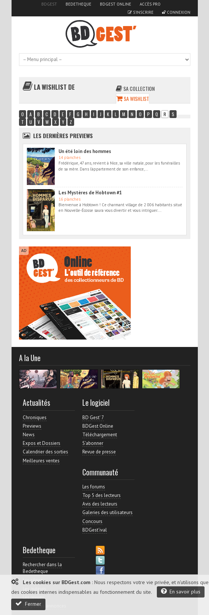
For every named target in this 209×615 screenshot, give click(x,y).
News (29, 434)
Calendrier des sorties (45, 452)
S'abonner (92, 443)
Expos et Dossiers (41, 443)
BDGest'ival (94, 530)
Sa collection (135, 88)
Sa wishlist (132, 98)
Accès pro (150, 4)
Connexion (176, 12)
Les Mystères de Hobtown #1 (90, 192)
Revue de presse (99, 452)
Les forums (93, 487)
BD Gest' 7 (93, 417)
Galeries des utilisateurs (107, 512)
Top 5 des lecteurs (101, 495)
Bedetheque (78, 4)
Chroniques (35, 417)
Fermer (28, 603)
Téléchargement (99, 434)
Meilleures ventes (41, 461)
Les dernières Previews (63, 135)
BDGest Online (115, 4)
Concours (92, 521)
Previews (32, 426)
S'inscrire (140, 12)
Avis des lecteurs (99, 504)
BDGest (49, 4)
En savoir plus (180, 591)
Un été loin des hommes (84, 151)
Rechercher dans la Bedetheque (42, 567)
